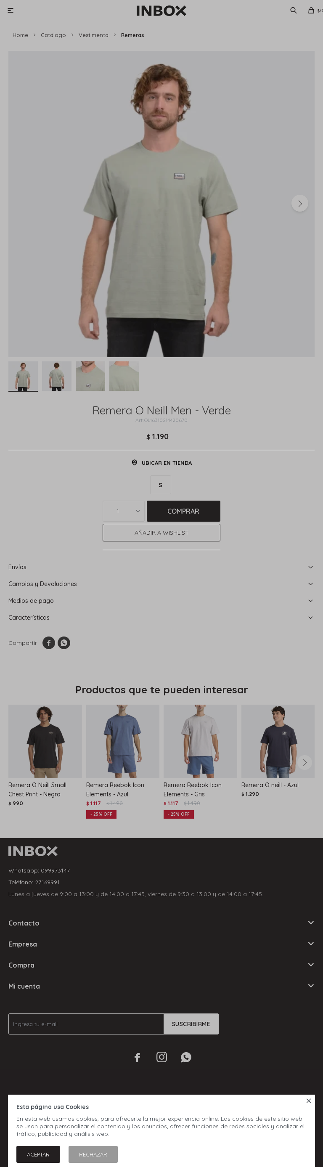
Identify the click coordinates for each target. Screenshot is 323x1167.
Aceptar (38, 1154)
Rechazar (93, 1154)
